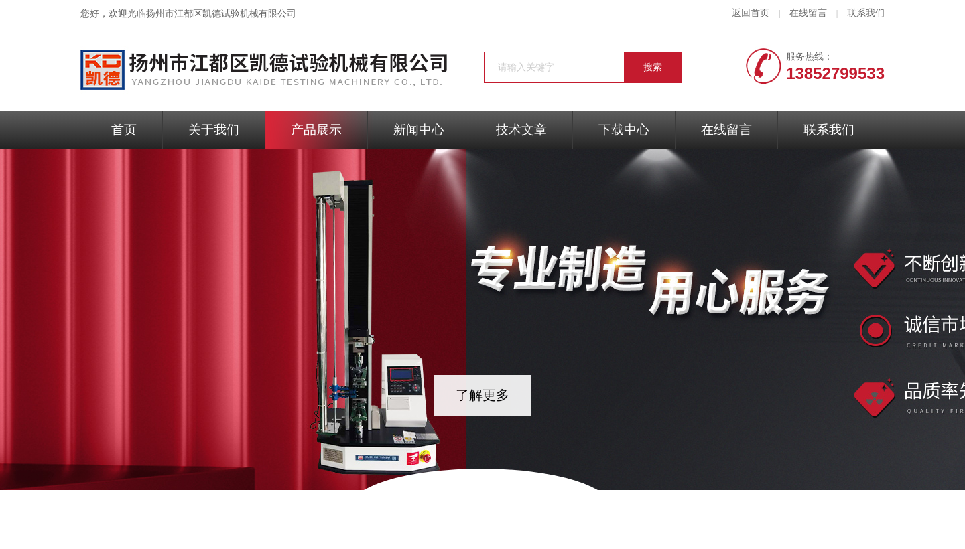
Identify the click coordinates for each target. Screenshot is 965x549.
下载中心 (623, 130)
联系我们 (866, 13)
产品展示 (316, 130)
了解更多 (482, 395)
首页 (124, 130)
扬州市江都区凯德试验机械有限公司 (221, 14)
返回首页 (750, 13)
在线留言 (808, 13)
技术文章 (521, 130)
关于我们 (213, 130)
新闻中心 (418, 130)
